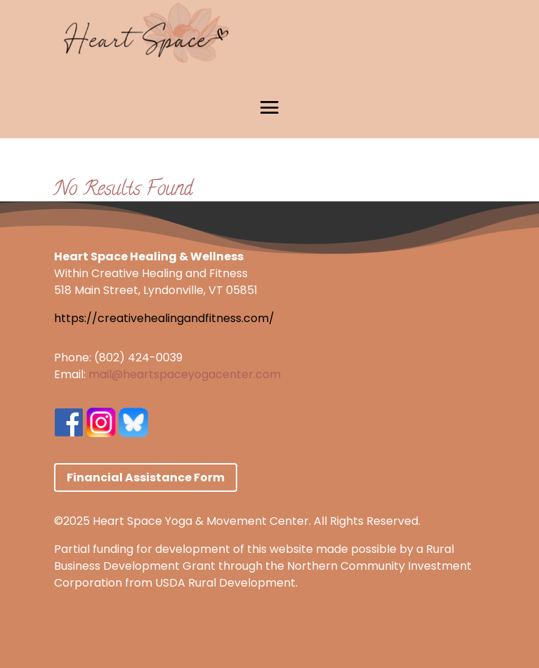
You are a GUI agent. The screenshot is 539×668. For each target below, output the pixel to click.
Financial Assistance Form (146, 477)
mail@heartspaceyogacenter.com (184, 374)
